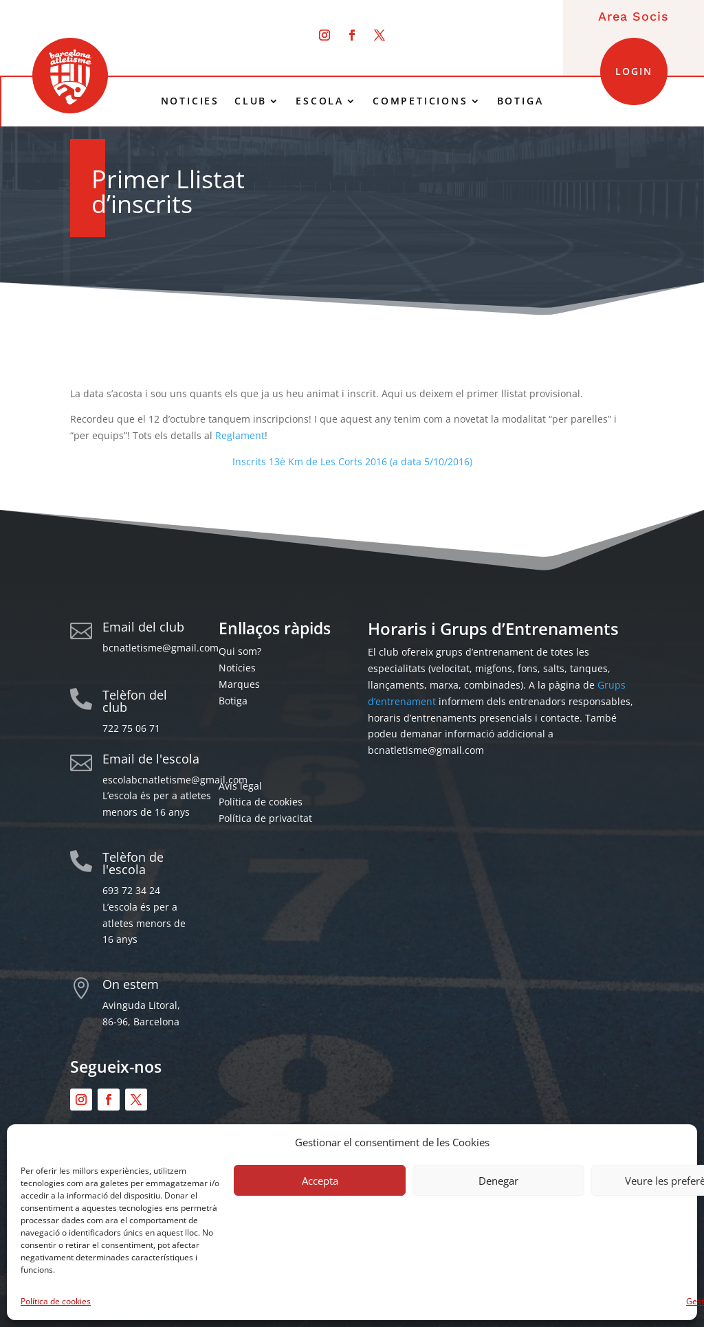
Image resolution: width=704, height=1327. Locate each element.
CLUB (250, 101)
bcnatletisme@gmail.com (160, 647)
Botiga (233, 700)
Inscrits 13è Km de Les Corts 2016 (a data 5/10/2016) (352, 461)
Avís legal (240, 785)
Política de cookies (56, 1301)
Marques (239, 684)
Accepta (320, 1180)
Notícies (237, 667)
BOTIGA (520, 101)
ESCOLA (320, 101)
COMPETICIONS (420, 101)
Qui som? (240, 651)
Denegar (498, 1180)
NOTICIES (190, 101)
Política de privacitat (265, 818)
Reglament (240, 435)
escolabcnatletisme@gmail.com (175, 779)
